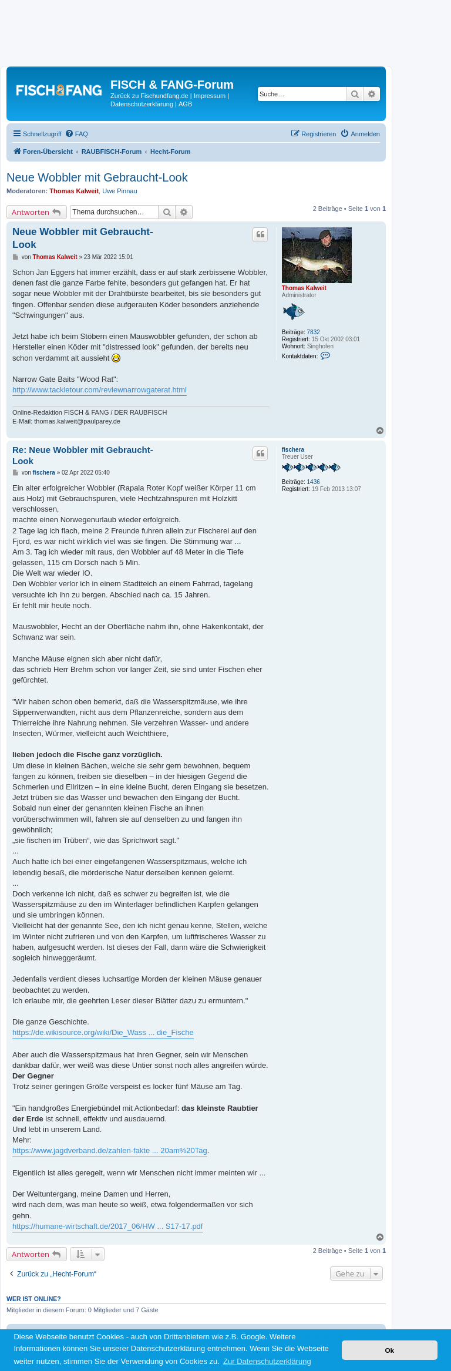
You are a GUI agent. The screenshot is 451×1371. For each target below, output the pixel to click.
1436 (313, 482)
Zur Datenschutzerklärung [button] (267, 1361)
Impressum (210, 95)
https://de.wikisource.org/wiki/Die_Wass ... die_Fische (103, 1032)
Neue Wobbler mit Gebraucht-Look (97, 177)
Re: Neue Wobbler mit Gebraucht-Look (82, 455)
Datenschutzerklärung (141, 103)
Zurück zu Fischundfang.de (149, 95)
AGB (185, 103)
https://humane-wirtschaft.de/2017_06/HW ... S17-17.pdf (107, 1226)
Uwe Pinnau (119, 190)
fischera (293, 449)
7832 (313, 332)
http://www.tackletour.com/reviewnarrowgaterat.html (99, 389)
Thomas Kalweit (74, 190)
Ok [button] (389, 1350)
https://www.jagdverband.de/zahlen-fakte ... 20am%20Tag (109, 1150)
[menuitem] (76, 134)
